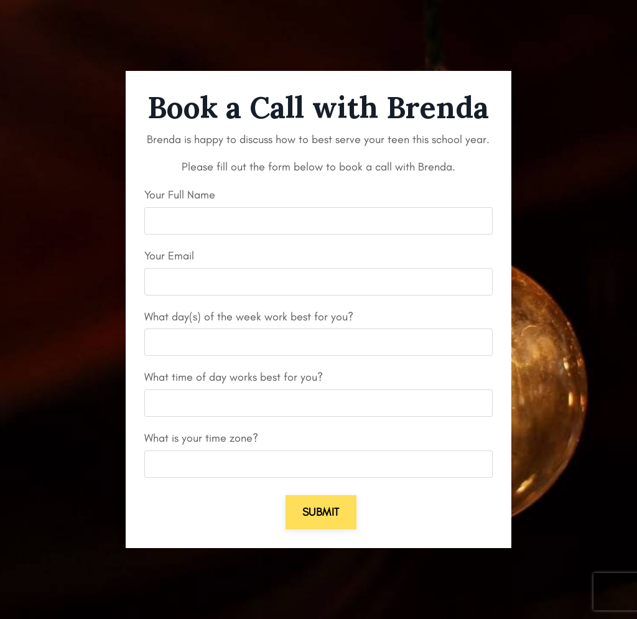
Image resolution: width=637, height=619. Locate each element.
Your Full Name (179, 195)
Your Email (169, 256)
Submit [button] (321, 512)
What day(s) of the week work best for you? (248, 316)
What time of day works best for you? (233, 377)
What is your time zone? (201, 438)
